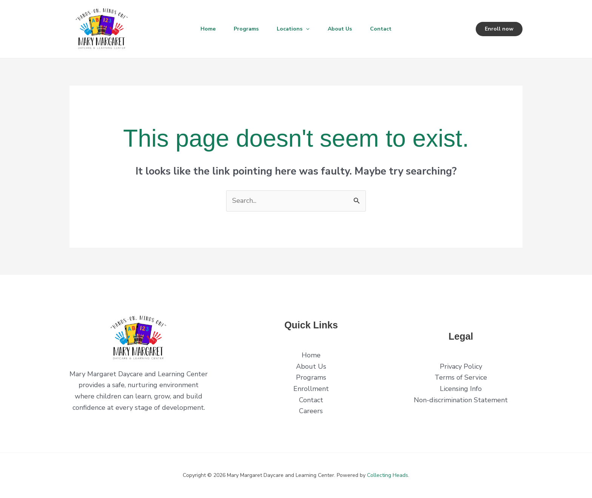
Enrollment (311, 388)
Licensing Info (461, 388)
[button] (305, 29)
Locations (293, 29)
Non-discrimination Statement (461, 400)
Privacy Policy (461, 366)
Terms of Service (461, 377)
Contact (381, 28)
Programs (246, 28)
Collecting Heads (387, 475)
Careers (311, 410)
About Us (340, 28)
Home (208, 28)
